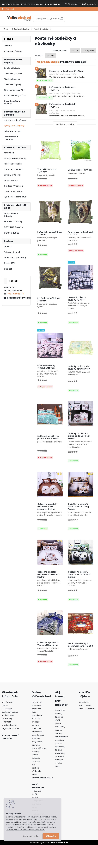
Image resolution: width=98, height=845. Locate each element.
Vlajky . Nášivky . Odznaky (11, 214)
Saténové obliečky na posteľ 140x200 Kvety (48, 437)
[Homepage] (2, 9)
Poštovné (9, 9)
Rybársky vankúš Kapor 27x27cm (49, 299)
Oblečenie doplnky (12, 84)
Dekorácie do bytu (12, 131)
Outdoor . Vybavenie (13, 186)
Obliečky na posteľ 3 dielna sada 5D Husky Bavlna (79, 436)
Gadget (8, 268)
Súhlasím (51, 836)
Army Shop (9, 153)
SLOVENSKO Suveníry (13, 227)
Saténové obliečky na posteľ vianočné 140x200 (80, 644)
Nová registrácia (89, 4)
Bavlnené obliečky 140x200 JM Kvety (46, 366)
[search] (61, 19)
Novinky (8, 45)
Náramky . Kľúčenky (13, 221)
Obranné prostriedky (13, 169)
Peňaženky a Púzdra (13, 164)
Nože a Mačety (11, 180)
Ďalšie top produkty (65, 124)
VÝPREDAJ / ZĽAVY (13, 51)
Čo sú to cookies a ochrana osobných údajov (25, 830)
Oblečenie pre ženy (13, 73)
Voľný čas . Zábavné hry (15, 257)
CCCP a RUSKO (11, 232)
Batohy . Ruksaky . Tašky (15, 158)
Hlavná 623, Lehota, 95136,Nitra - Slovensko (86, 705)
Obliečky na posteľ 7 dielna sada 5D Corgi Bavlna (78, 506)
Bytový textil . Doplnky (21, 29)
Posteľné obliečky (41, 29)
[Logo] (19, 18)
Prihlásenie (72, 4)
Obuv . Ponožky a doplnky (12, 102)
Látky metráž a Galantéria (11, 138)
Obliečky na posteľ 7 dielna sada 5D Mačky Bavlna (48, 574)
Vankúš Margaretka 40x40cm (47, 170)
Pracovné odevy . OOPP (15, 95)
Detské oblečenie (12, 68)
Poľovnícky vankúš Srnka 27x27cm (49, 233)
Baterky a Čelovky (12, 175)
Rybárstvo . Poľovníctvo (15, 197)
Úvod (6, 29)
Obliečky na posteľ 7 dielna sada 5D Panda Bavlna (79, 574)
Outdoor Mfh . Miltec (13, 191)
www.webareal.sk (59, 842)
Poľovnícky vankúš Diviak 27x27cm (80, 233)
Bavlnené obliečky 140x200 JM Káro (77, 298)
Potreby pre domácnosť (15, 120)
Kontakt (7, 722)
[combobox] (75, 50)
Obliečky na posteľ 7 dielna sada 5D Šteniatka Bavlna (47, 506)
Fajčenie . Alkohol (12, 252)
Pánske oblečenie (12, 79)
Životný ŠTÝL (9, 263)
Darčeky (7, 246)
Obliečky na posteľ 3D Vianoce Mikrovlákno (48, 643)
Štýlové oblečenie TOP (14, 90)
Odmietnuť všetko (30, 836)
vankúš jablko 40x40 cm (80, 170)
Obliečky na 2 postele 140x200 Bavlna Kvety (79, 367)
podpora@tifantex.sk (17, 297)
